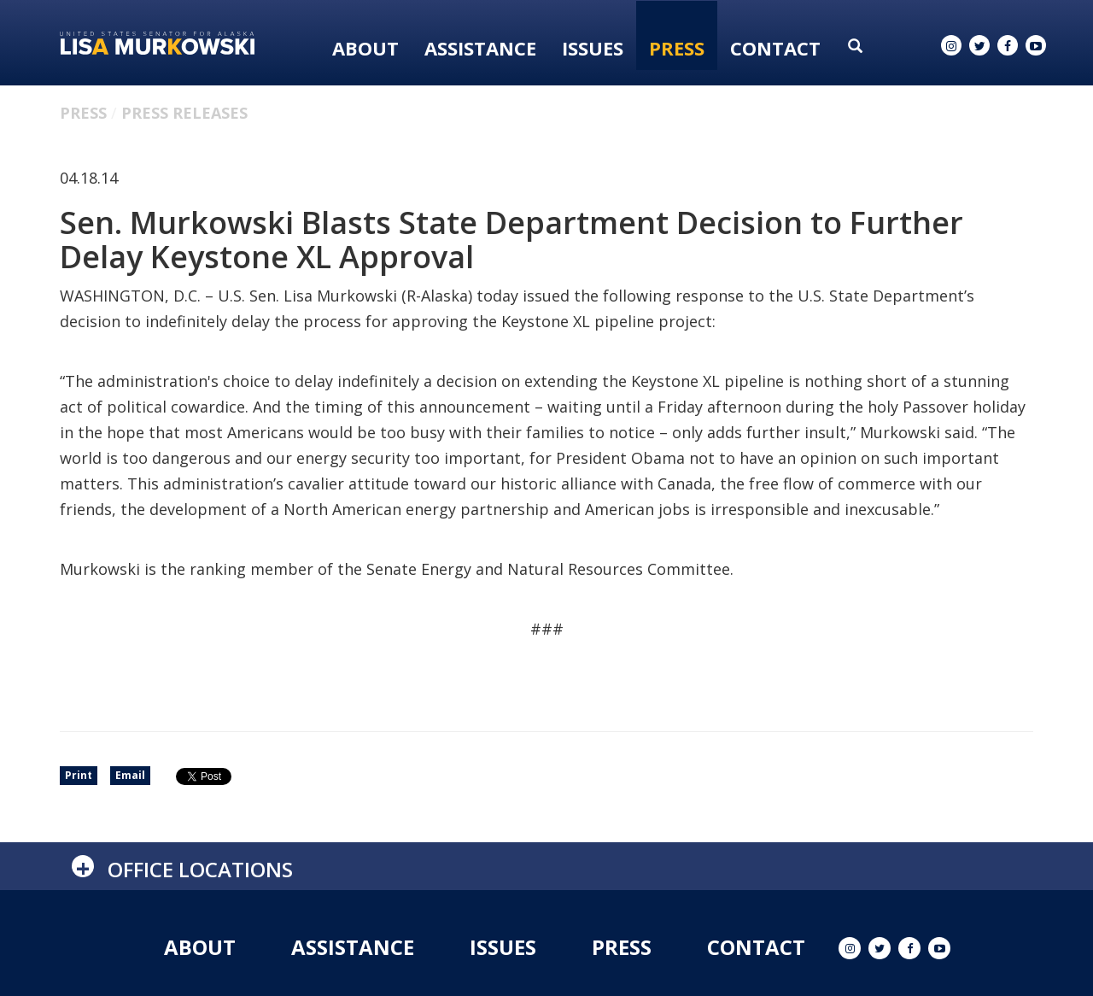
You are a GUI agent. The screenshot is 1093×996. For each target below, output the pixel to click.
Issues (592, 48)
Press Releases (184, 113)
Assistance (480, 48)
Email (130, 775)
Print (78, 775)
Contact (775, 48)
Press (676, 48)
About (365, 48)
